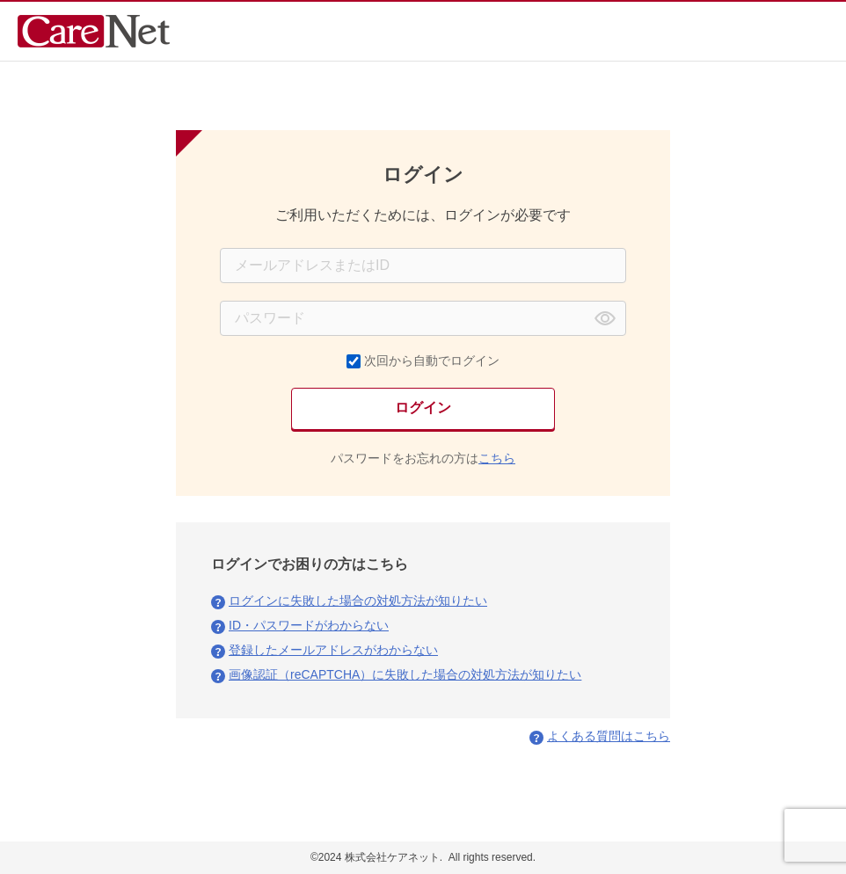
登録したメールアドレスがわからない (333, 650)
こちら (496, 458)
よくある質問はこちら (608, 736)
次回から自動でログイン (432, 360)
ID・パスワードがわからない (309, 625)
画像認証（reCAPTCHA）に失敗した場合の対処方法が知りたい (405, 674)
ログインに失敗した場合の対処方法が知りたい (358, 601)
